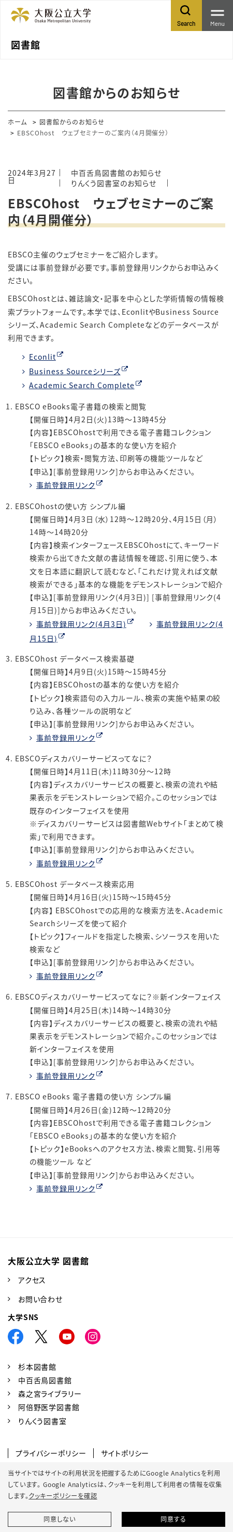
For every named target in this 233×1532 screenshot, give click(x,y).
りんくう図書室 (42, 1421)
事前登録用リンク (65, 485)
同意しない (59, 1519)
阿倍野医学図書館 (49, 1407)
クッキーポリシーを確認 (62, 1495)
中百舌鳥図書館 (45, 1380)
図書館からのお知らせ (72, 121)
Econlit (42, 356)
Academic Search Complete (82, 385)
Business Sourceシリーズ (75, 371)
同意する (173, 1519)
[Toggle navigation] (217, 15)
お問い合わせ (40, 1299)
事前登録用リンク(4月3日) (81, 624)
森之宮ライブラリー (50, 1393)
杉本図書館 (37, 1366)
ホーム (17, 121)
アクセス (32, 1280)
